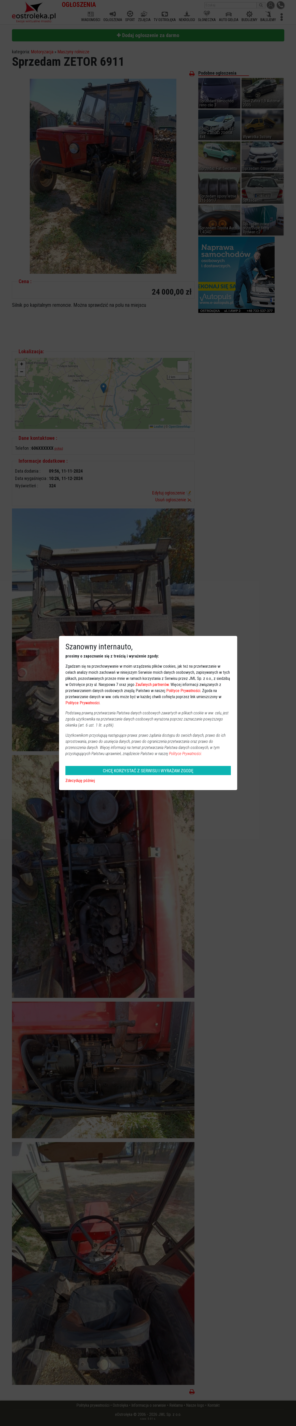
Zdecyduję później (80, 780)
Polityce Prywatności (183, 690)
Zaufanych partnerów (152, 684)
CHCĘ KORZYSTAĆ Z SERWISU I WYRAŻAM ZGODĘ (148, 770)
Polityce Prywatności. (185, 753)
